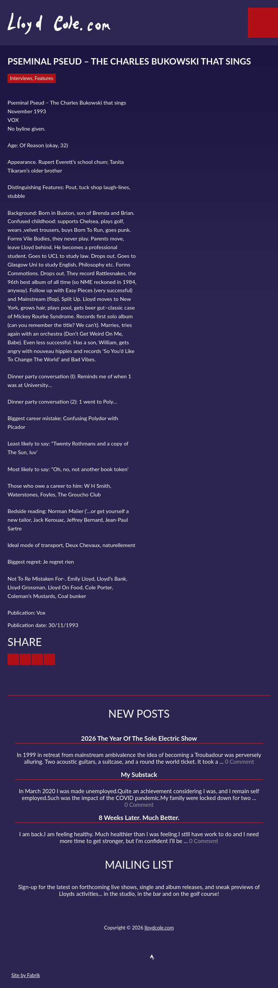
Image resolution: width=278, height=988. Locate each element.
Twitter (111, 957)
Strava (152, 957)
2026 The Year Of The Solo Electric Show (139, 738)
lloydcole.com (159, 928)
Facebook (124, 957)
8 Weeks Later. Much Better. (139, 818)
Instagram (166, 957)
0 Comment (239, 761)
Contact (97, 957)
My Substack (139, 774)
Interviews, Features (31, 78)
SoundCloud (138, 957)
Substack (179, 957)
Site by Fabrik (25, 975)
